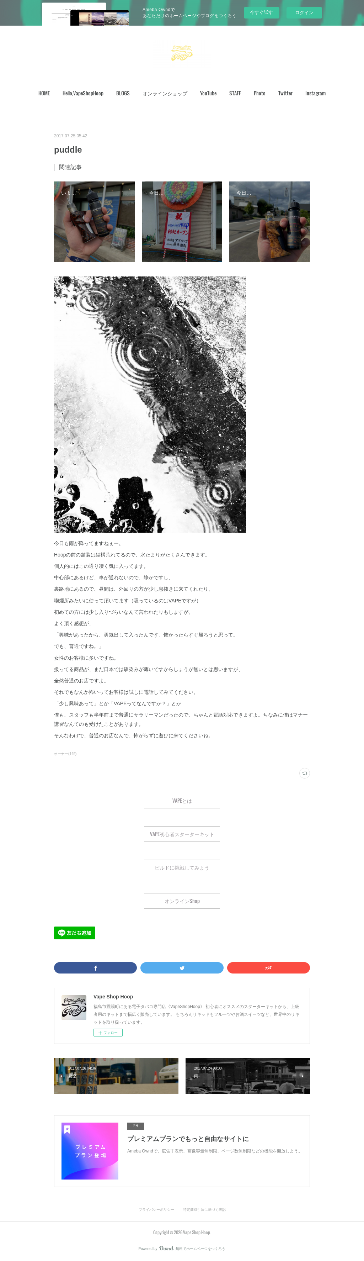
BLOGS (123, 93)
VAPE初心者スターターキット (182, 834)
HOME (44, 93)
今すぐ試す (261, 12)
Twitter (285, 93)
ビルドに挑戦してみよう (182, 867)
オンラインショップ (165, 93)
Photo (260, 93)
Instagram (315, 93)
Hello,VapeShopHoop (83, 93)
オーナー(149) (65, 754)
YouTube (208, 93)
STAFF (235, 93)
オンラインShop (182, 900)
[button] (44, 93)
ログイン (304, 12)
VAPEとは (182, 800)
